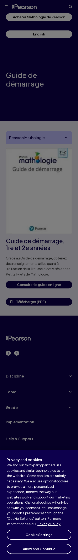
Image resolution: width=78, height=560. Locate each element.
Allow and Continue (39, 551)
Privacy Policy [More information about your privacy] (49, 526)
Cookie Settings (39, 537)
